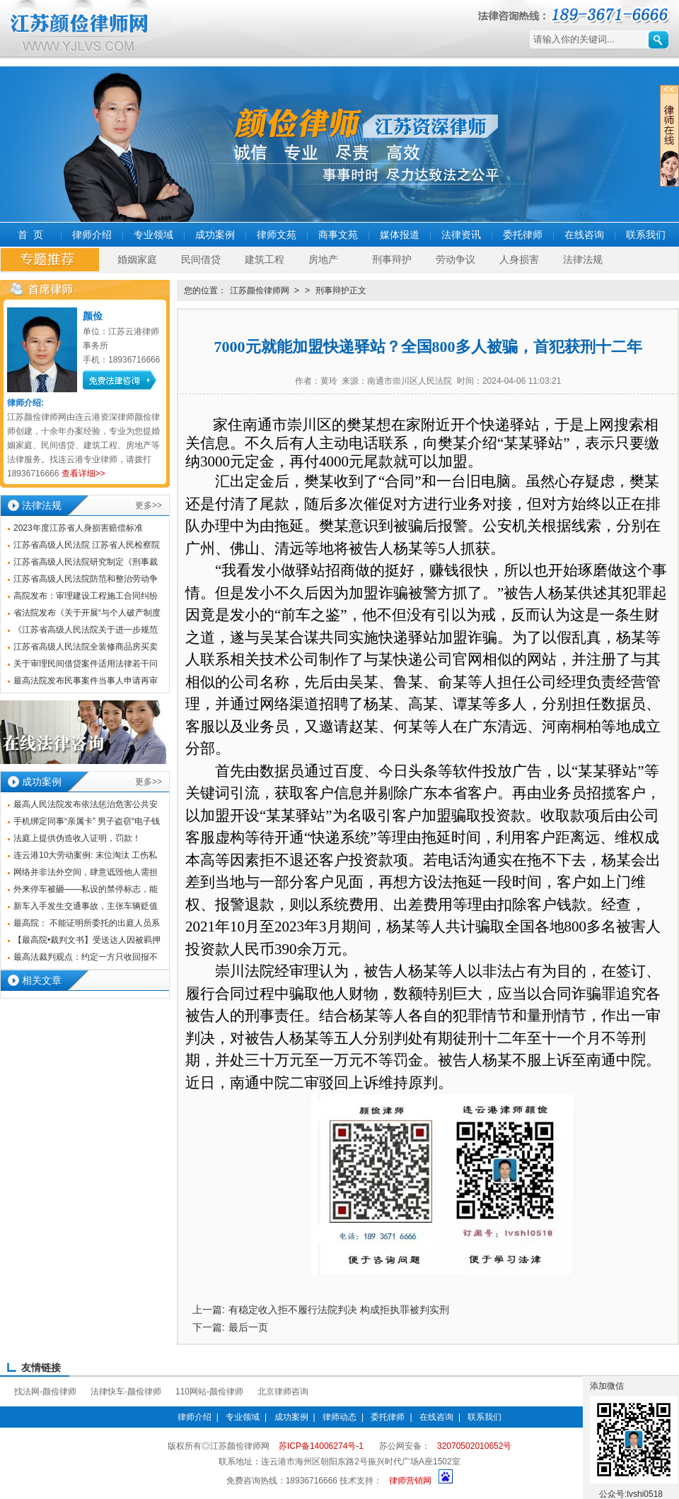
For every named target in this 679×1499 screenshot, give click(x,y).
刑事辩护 (392, 259)
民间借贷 (201, 259)
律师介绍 (92, 234)
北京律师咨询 (282, 1392)
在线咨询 (584, 234)
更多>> (148, 505)
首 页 (30, 234)
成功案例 (215, 234)
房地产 (323, 259)
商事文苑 (338, 234)
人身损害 (519, 259)
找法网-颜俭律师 (45, 1392)
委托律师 (522, 234)
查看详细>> (83, 473)
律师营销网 (410, 1481)
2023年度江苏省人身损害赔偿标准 (78, 528)
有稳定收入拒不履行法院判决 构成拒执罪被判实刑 (338, 1309)
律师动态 (339, 1417)
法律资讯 (461, 234)
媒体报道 (399, 234)
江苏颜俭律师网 (259, 290)
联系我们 (646, 234)
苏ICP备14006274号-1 (321, 1446)
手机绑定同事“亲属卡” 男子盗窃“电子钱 (86, 821)
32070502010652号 (474, 1446)
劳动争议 (455, 259)
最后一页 (248, 1327)
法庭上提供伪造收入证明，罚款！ (77, 838)
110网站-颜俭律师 (209, 1392)
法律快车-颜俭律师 (126, 1392)
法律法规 (583, 259)
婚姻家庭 (137, 259)
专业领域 (153, 234)
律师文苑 (276, 234)
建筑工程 (264, 259)
